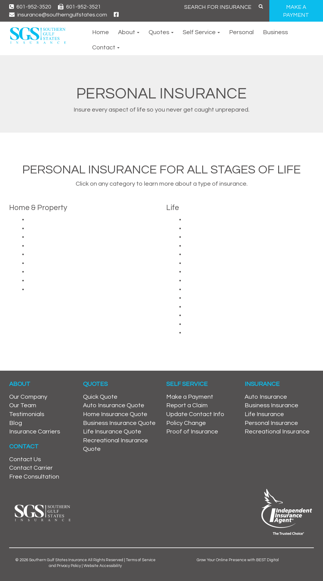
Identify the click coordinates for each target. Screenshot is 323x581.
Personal (241, 32)
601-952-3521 (79, 7)
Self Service (201, 32)
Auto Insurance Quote (113, 405)
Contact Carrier (31, 468)
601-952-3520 (30, 7)
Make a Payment (189, 397)
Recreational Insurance (277, 432)
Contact (106, 48)
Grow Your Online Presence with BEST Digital (238, 560)
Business (275, 32)
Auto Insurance (266, 397)
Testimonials (26, 414)
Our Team (22, 405)
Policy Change (186, 423)
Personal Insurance (271, 423)
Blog (15, 423)
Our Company (28, 397)
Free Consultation (34, 477)
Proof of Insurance (192, 432)
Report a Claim (187, 405)
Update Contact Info (195, 414)
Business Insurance (271, 405)
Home (100, 32)
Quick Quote (100, 397)
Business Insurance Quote (119, 423)
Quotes (161, 32)
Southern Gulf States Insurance (58, 560)
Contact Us (25, 459)
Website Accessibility (103, 566)
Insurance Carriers (34, 432)
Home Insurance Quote (115, 414)
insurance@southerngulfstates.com (58, 15)
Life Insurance (264, 414)
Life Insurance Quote (112, 432)
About (128, 32)
